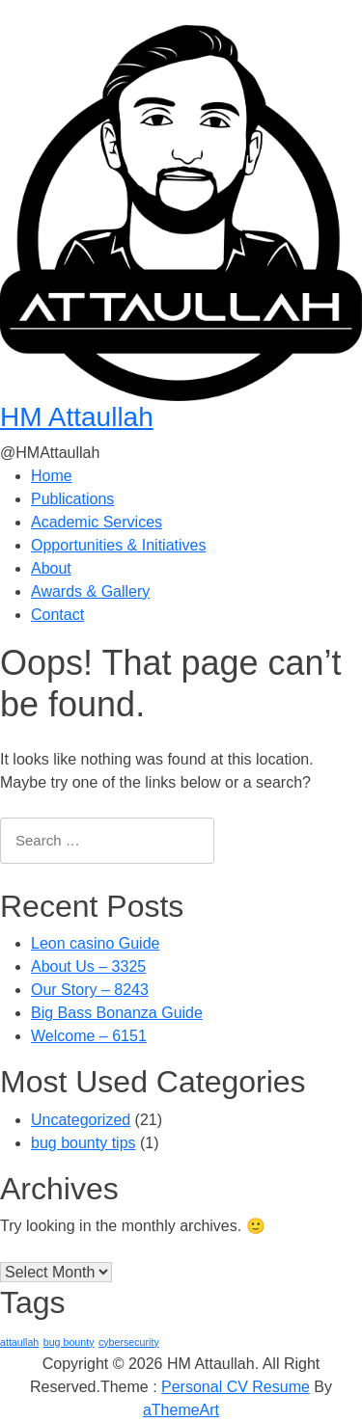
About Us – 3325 (88, 966)
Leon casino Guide (95, 943)
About (51, 568)
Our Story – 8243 (90, 989)
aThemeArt (181, 1410)
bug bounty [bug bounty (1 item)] (69, 1342)
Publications (72, 499)
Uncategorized (80, 1120)
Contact (57, 614)
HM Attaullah (76, 417)
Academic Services (96, 522)
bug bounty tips (83, 1143)
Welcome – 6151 (89, 1036)
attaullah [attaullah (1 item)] (19, 1342)
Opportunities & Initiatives (118, 545)
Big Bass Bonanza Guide (117, 1013)
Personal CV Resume (235, 1387)
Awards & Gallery (90, 591)
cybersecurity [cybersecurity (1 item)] (128, 1342)
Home (51, 476)
